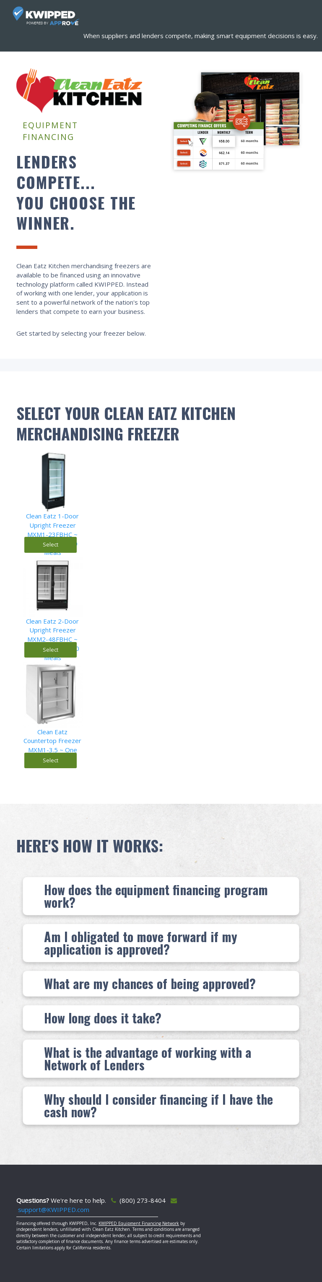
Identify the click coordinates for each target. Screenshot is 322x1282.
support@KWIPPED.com (53, 1209)
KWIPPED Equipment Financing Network (139, 1223)
